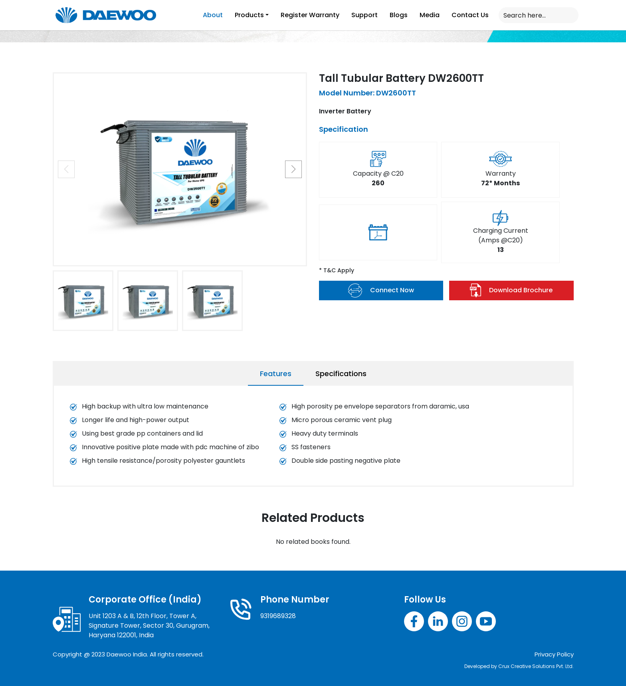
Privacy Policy (554, 654)
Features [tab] (275, 374)
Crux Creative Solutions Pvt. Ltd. (536, 666)
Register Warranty (310, 15)
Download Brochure (511, 290)
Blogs (399, 15)
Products (249, 15)
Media (430, 15)
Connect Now (381, 290)
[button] (293, 169)
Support (364, 15)
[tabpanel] (313, 438)
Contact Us (470, 15)
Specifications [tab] (340, 374)
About (213, 15)
